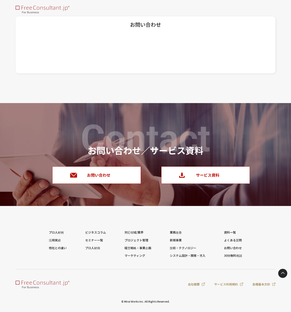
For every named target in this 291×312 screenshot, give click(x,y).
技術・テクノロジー (183, 250)
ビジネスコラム (95, 235)
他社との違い (58, 250)
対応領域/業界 (134, 235)
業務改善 (176, 235)
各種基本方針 (261, 287)
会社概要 (194, 287)
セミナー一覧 (94, 243)
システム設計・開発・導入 (187, 258)
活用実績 (55, 243)
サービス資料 (208, 176)
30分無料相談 (233, 258)
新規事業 (176, 243)
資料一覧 (230, 235)
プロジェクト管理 (136, 243)
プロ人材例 (56, 235)
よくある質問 (233, 243)
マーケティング (135, 258)
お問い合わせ (99, 176)
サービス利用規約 (226, 287)
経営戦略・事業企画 (138, 250)
